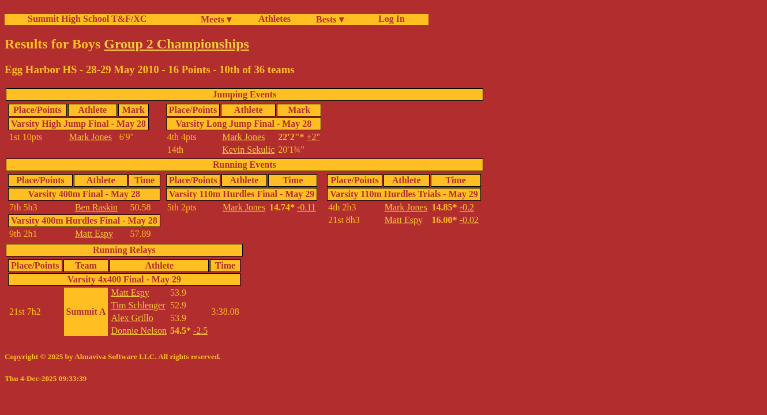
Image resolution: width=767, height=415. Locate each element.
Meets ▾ (216, 19)
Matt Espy (94, 234)
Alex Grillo (132, 318)
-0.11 (306, 207)
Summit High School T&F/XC (87, 19)
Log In (389, 19)
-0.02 (469, 220)
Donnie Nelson (138, 330)
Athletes (274, 19)
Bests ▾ (330, 19)
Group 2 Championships (176, 43)
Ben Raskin (96, 207)
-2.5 (200, 330)
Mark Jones (90, 137)
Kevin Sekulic (248, 149)
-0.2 (467, 207)
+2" (314, 137)
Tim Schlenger (138, 305)
